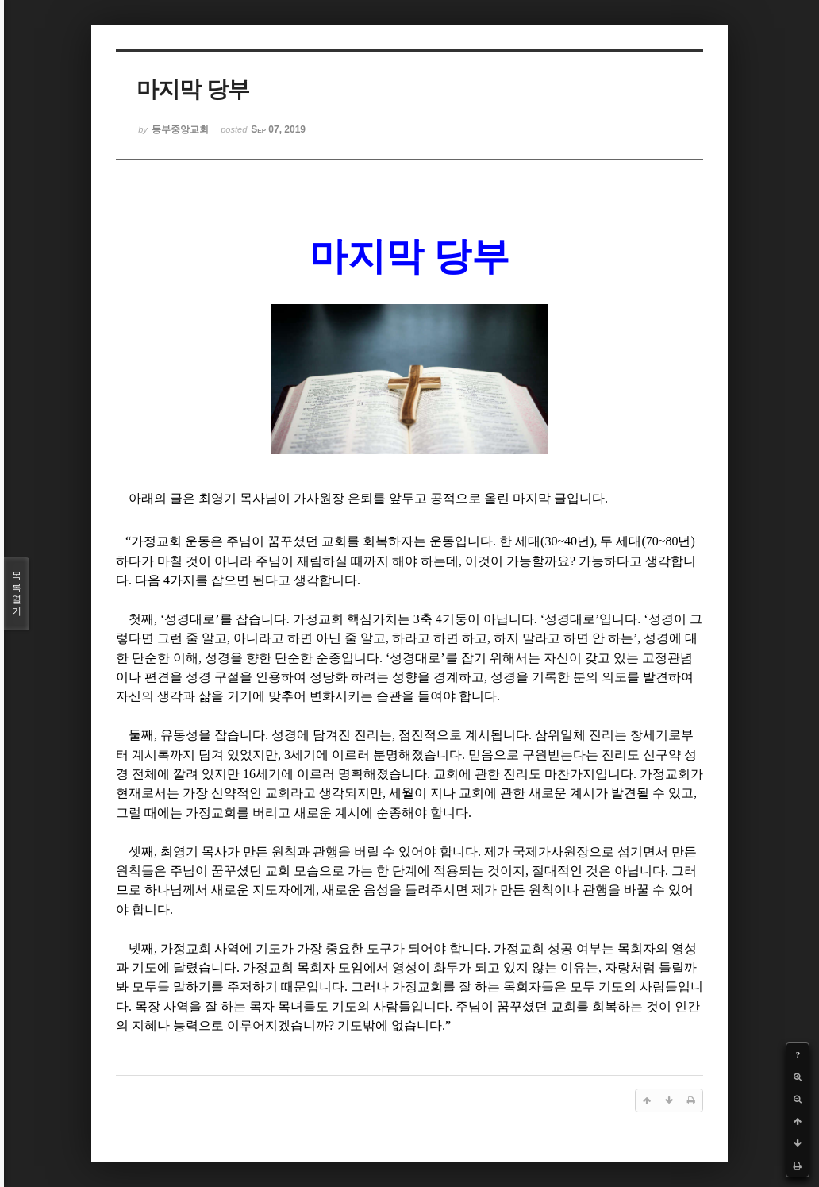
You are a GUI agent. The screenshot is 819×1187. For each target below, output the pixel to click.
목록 (16, 594)
